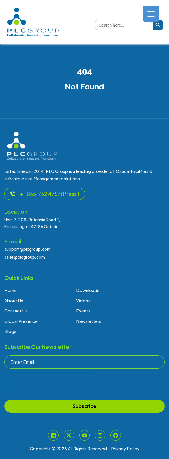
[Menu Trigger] (151, 14)
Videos (83, 300)
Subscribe (84, 406)
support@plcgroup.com (27, 249)
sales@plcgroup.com (24, 257)
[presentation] (48, 383)
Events (83, 310)
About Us (13, 300)
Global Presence (21, 321)
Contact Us (16, 310)
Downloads (87, 290)
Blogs (10, 331)
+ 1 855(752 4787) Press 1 (45, 193)
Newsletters (89, 321)
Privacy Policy (125, 448)
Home (10, 290)
